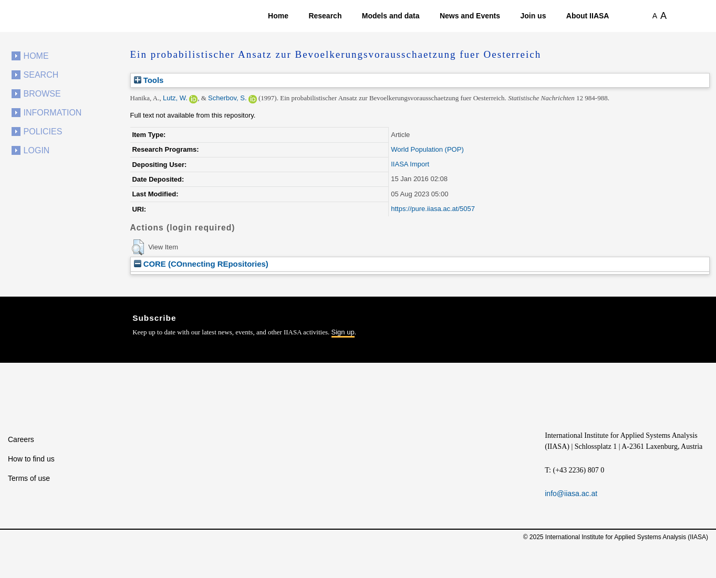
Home (278, 16)
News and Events (470, 16)
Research (324, 16)
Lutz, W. (175, 98)
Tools (149, 80)
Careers (21, 439)
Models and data (391, 16)
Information (53, 112)
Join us (533, 16)
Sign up (343, 332)
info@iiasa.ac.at (571, 493)
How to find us (31, 459)
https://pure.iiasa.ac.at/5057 (433, 209)
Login (37, 150)
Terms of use (29, 478)
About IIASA (587, 16)
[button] (138, 247)
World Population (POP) (427, 149)
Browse (42, 93)
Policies (43, 131)
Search (41, 74)
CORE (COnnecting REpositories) (201, 263)
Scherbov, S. (227, 98)
